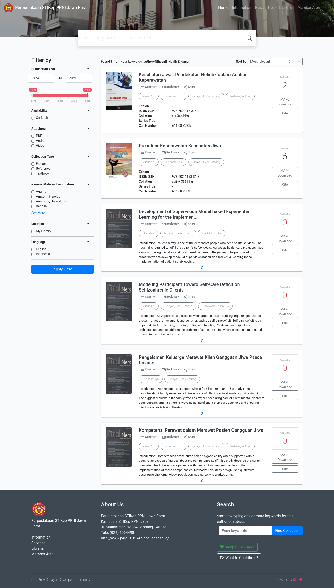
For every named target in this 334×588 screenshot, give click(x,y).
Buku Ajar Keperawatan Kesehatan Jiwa (180, 146)
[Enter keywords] (245, 530)
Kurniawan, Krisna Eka (215, 306)
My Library (43, 231)
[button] (202, 267)
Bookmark (172, 86)
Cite (285, 113)
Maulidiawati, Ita (211, 233)
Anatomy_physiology (51, 201)
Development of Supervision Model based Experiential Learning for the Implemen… (194, 214)
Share (189, 87)
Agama (41, 191)
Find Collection (287, 530)
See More (38, 213)
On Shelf (42, 118)
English (41, 249)
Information (241, 7)
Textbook (42, 173)
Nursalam (148, 233)
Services (38, 543)
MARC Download (285, 101)
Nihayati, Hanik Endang (206, 96)
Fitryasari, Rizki (173, 96)
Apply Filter (62, 269)
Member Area (308, 7)
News (259, 7)
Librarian (286, 7)
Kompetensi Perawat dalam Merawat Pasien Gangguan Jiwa (201, 430)
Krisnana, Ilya (151, 379)
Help (272, 7)
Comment (149, 87)
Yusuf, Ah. (149, 96)
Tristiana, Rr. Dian (240, 96)
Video (40, 145)
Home (223, 7)
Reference (43, 168)
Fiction (41, 164)
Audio (40, 141)
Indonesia (43, 254)
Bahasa (41, 206)
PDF (39, 136)
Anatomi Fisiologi (48, 196)
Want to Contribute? (239, 558)
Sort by (241, 61)
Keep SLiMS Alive (237, 547)
